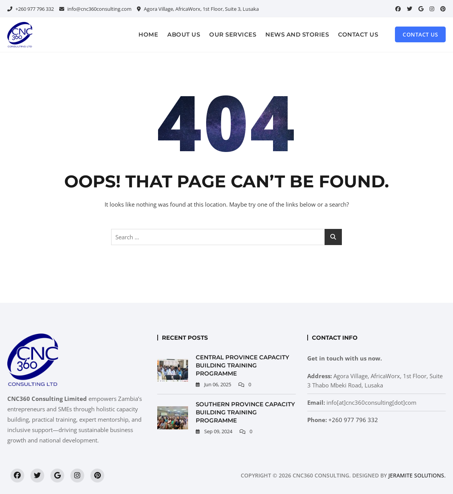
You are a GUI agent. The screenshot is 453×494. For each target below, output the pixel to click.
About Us (183, 34)
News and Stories (297, 34)
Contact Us (358, 34)
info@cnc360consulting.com (95, 8)
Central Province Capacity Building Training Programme (242, 365)
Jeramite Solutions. (417, 475)
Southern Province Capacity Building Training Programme (245, 412)
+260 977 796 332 (30, 8)
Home (148, 34)
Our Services (232, 34)
